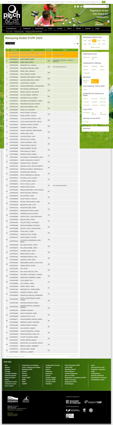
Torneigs (7, 371)
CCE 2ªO (103, 99)
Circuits (48, 375)
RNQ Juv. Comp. (86, 81)
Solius (85, 89)
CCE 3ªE (86, 102)
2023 (94, 41)
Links (93, 365)
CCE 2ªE (94, 99)
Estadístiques (69, 384)
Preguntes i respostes (98, 369)
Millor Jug (86, 57)
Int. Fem (85, 122)
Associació (39, 28)
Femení (85, 70)
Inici (11, 31)
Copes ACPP (26, 377)
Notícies (7, 367)
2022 (99, 41)
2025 (84, 41)
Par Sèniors (94, 113)
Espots (88, 28)
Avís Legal (10, 412)
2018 (89, 44)
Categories (86, 73)
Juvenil (102, 70)
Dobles (102, 66)
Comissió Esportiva (71, 373)
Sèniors (24, 373)
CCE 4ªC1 (86, 105)
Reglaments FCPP (70, 382)
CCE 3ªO (94, 102)
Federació (27, 28)
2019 (84, 44)
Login (97, 28)
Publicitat (48, 384)
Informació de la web (97, 367)
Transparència (95, 373)
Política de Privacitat (12, 414)
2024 (89, 41)
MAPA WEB (7, 362)
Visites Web (68, 367)
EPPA (24, 382)
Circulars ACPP (50, 379)
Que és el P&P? (70, 375)
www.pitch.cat (19, 410)
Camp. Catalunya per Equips (31, 367)
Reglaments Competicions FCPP (75, 377)
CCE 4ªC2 (95, 105)
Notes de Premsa (70, 379)
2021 (103, 41)
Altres (69, 28)
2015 (103, 44)
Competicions (11, 28)
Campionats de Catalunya (30, 365)
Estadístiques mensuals (99, 377)
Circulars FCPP (50, 382)
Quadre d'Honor (95, 47)
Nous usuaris (9, 386)
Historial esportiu (19, 31)
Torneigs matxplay (11, 373)
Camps (60, 28)
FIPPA (24, 379)
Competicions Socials (52, 365)
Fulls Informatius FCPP (72, 365)
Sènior (94, 70)
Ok (103, 2)
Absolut (85, 66)
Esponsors (49, 373)
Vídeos (7, 379)
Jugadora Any (94, 58)
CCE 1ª (85, 99)
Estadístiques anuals (97, 379)
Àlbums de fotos (10, 377)
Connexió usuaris (10, 384)
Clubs (50, 28)
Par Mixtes (86, 113)
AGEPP (24, 384)
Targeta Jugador (50, 377)
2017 (94, 44)
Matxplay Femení (70, 369)
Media (78, 28)
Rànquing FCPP (27, 369)
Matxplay (94, 66)
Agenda (7, 369)
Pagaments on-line (11, 382)
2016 (99, 44)
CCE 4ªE (102, 102)
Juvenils (24, 375)
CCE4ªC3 (103, 105)
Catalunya (48, 371)
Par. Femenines (103, 113)
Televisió (48, 367)
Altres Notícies (69, 371)
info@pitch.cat (11, 410)
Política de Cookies (12, 415)
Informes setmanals (97, 375)
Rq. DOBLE (94, 81)
